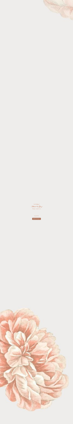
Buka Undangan (36, 218)
